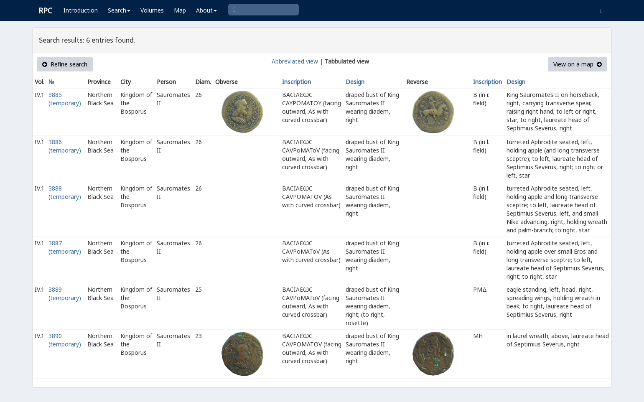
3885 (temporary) (64, 99)
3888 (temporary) (64, 192)
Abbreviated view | (297, 61)
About (206, 10)
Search (119, 10)
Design (355, 82)
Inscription (296, 82)
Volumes (152, 10)
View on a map (577, 64)
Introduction (81, 10)
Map (180, 10)
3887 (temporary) (64, 247)
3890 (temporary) (64, 340)
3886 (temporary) (64, 146)
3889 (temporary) (64, 293)
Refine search (64, 64)
